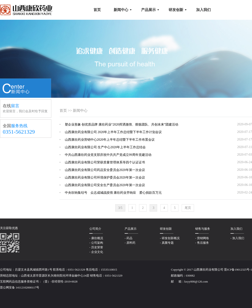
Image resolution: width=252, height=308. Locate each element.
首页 (63, 110)
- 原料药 (130, 242)
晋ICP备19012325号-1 (238, 269)
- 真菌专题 (167, 242)
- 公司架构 (96, 242)
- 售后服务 (202, 242)
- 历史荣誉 (96, 247)
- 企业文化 (96, 252)
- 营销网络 (202, 238)
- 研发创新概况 (170, 238)
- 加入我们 (237, 238)
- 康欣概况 (96, 238)
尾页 (188, 208)
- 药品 (128, 238)
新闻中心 (80, 110)
